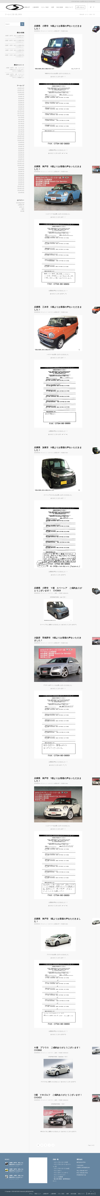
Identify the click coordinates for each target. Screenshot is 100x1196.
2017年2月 (21, 132)
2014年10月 (20, 190)
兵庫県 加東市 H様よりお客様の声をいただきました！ (58, 448)
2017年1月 (21, 134)
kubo (66, 31)
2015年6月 (21, 173)
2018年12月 (20, 88)
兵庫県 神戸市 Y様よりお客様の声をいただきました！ (57, 779)
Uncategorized (20, 203)
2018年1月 (21, 109)
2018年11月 (20, 90)
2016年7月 (21, 146)
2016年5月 (21, 151)
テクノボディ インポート (61, 1172)
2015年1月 (21, 184)
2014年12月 (20, 186)
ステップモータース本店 (61, 1162)
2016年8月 (21, 144)
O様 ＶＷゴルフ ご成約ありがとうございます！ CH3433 (59, 1096)
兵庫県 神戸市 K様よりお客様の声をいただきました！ (57, 167)
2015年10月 (20, 165)
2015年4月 (21, 178)
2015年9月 (21, 167)
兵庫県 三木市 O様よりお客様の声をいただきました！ (58, 308)
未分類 (22, 211)
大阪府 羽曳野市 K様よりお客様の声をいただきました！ (57, 639)
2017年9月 (21, 117)
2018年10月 (20, 92)
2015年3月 (21, 180)
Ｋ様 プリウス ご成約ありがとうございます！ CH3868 (58, 1049)
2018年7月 (21, 96)
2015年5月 (21, 176)
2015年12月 (20, 161)
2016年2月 (21, 157)
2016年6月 (21, 148)
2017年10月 (20, 115)
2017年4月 (21, 128)
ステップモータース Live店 (61, 1168)
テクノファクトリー (59, 1175)
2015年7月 (21, 171)
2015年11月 (20, 163)
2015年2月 (21, 182)
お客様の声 (56, 31)
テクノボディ (58, 1170)
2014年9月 (21, 192)
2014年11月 (20, 188)
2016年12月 (20, 136)
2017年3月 (21, 130)
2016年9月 (21, 142)
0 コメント (44, 31)
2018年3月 (21, 105)
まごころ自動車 (58, 1177)
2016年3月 (21, 155)
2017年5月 (21, 125)
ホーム (86, 14)
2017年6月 (21, 123)
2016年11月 (20, 138)
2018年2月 (21, 107)
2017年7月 (21, 121)
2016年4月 (21, 153)
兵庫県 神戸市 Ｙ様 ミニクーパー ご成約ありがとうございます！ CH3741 (15, 69)
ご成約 (55, 593)
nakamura (65, 593)
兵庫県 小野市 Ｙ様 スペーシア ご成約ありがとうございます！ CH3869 (58, 589)
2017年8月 (21, 119)
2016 (90, 14)
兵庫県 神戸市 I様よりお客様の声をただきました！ (57, 920)
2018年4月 (21, 103)
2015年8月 (21, 169)
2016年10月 (20, 140)
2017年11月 (20, 113)
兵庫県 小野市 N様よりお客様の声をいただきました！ (58, 27)
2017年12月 (20, 111)
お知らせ (21, 207)
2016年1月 (21, 159)
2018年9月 (21, 94)
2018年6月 (21, 98)
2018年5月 (21, 100)
